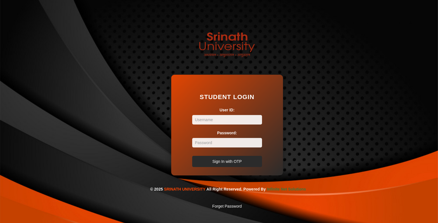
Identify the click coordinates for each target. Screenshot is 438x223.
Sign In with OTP (227, 161)
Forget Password (227, 206)
